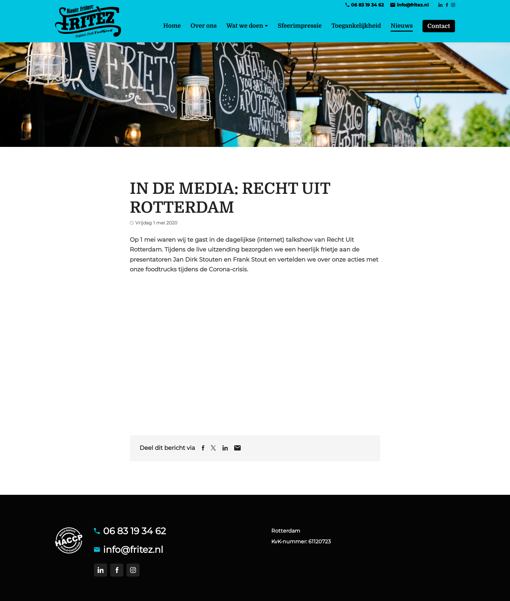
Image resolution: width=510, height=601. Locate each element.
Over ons (204, 25)
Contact (438, 26)
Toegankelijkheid (356, 25)
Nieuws (402, 25)
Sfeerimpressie (300, 25)
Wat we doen (244, 25)
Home (172, 25)
